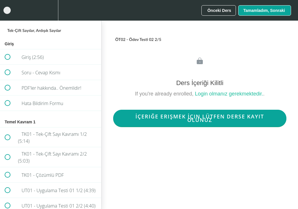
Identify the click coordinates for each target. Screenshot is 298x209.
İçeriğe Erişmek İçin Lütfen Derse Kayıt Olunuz (200, 118)
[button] (7, 10)
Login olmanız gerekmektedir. (229, 94)
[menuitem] (51, 10)
